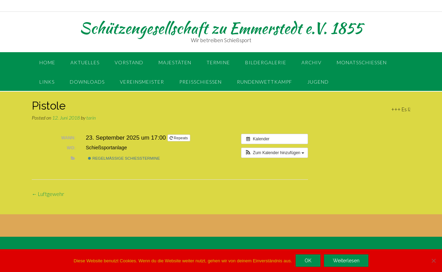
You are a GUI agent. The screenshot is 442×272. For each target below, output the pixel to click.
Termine (218, 62)
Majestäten (174, 62)
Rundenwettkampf (264, 82)
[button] (274, 153)
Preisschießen (200, 82)
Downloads (87, 82)
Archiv (311, 62)
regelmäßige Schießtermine (124, 158)
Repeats (179, 138)
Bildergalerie (265, 62)
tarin (91, 118)
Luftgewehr (48, 194)
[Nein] (433, 260)
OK (308, 260)
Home (47, 62)
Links (47, 82)
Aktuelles (84, 62)
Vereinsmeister (142, 82)
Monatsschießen (362, 62)
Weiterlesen (346, 260)
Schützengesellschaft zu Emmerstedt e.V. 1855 (221, 28)
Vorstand (129, 62)
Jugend (318, 82)
